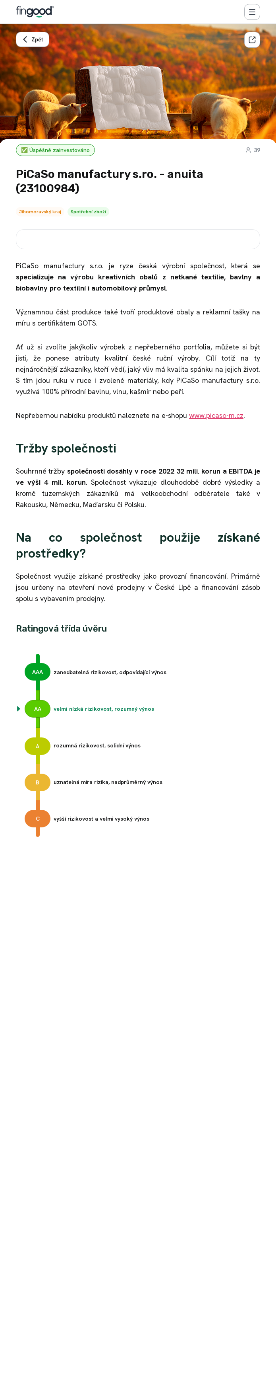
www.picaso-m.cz (216, 415)
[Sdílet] (252, 40)
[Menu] (252, 12)
